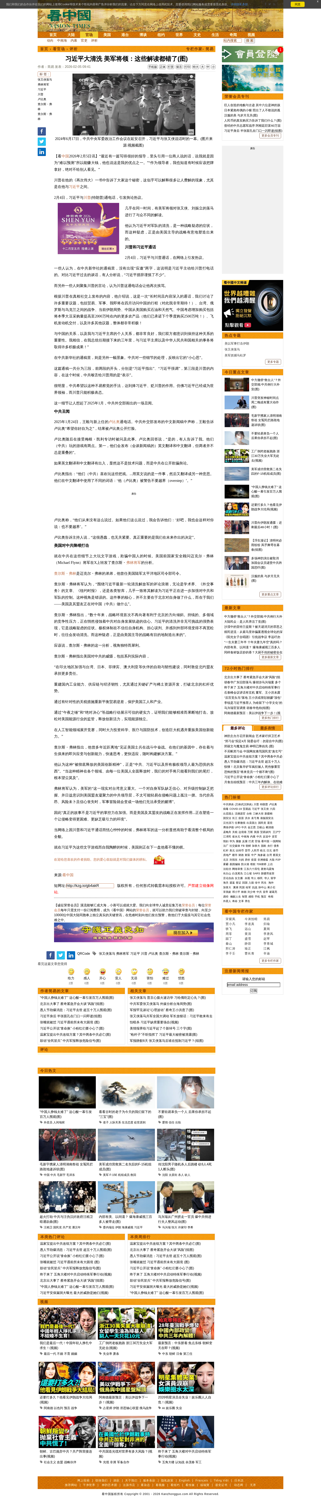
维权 (252, 864)
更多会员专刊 (270, 135)
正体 (162, 66)
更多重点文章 (270, 594)
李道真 (249, 924)
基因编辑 (234, 864)
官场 (89, 35)
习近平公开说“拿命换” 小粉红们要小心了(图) (72, 1028)
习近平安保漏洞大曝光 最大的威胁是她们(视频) (74, 1293)
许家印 (182, 1227)
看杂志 (145, 1485)
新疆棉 (268, 813)
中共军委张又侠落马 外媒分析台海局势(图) (161, 1004)
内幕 (74, 40)
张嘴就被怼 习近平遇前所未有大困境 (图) (70, 1022)
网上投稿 (83, 1480)
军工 (199, 1462)
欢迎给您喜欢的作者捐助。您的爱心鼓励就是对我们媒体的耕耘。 (101, 859)
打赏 (171, 66)
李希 (190, 1227)
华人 (253, 878)
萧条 (116, 1353)
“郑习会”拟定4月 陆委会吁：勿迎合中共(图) (253, 741)
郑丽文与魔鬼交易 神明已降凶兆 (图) (249, 746)
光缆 (106, 1462)
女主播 (239, 878)
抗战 (254, 887)
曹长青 (249, 953)
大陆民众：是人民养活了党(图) (245, 621)
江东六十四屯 (252, 868)
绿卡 (257, 882)
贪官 (274, 836)
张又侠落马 (45, 79)
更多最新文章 (270, 657)
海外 (271, 882)
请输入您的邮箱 (253, 979)
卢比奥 (42, 99)
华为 (232, 841)
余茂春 (190, 1462)
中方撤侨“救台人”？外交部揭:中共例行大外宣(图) (266, 384)
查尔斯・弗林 (65, 573)
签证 (238, 882)
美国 (107, 35)
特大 (196, 66)
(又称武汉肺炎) (244, 804)
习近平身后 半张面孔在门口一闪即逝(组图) (71, 1016)
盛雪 (248, 938)
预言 (67, 1408)
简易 (266, 919)
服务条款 (149, 1480)
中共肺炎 (228, 804)
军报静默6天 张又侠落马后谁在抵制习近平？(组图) (166, 1040)
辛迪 (266, 953)
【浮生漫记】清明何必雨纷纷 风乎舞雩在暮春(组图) (266, 545)
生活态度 (127, 1122)
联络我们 (101, 1480)
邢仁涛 (230, 948)
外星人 (227, 901)
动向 (50, 40)
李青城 (268, 943)
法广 (225, 845)
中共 (53, 1174)
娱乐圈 (170, 1408)
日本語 (239, 1480)
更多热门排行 (270, 717)
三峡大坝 (258, 813)
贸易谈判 (266, 832)
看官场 (59, 49)
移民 (260, 878)
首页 (53, 35)
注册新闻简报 (237, 971)
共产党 (67, 1227)
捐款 (116, 1480)
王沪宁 (277, 832)
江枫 (266, 948)
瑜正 (248, 948)
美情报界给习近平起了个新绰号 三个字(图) (161, 1028)
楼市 (234, 855)
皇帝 (265, 891)
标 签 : (44, 74)
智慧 (244, 896)
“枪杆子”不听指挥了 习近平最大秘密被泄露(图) (163, 1034)
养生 (247, 901)
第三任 (187, 1353)
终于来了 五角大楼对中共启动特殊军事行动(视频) (76, 1274)
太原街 (173, 1174)
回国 (245, 882)
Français (202, 1480)
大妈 (241, 859)
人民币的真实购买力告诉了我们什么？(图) (252, 120)
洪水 (247, 818)
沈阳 (165, 1174)
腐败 (238, 841)
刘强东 (233, 859)
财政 (241, 855)
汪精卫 (48, 1227)
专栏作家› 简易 (200, 49)
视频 (251, 35)
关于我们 (131, 1480)
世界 (179, 35)
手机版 (152, 66)
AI (163, 1408)
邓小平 (236, 891)
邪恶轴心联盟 (129, 1408)
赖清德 (270, 827)
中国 (65, 156)
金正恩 (252, 827)
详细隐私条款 (239, 4)
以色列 (58, 1408)
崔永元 (236, 836)
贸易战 (247, 808)
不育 (67, 1353)
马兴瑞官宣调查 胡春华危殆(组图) (247, 708)
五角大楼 (168, 1462)
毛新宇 (61, 1174)
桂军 (248, 887)
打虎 (251, 841)
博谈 (143, 35)
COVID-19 (235, 808)
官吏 (84, 40)
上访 (270, 864)
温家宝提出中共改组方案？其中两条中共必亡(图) (75, 1034)
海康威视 (127, 1227)
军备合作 (123, 1462)
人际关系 (115, 1122)
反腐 (245, 841)
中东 (165, 1353)
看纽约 (175, 1485)
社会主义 (50, 1462)
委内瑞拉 (108, 1227)
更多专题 (273, 361)
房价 (247, 859)
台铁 (249, 813)
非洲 (113, 1462)
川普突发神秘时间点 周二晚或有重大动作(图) (265, 402)
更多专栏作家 (270, 960)
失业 (179, 1408)
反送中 (267, 836)
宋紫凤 (230, 919)
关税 (234, 832)
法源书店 (129, 1485)
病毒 (225, 808)
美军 (106, 1174)
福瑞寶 (204, 1485)
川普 (40, 94)
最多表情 (267, 728)
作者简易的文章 (54, 991)
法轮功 (227, 868)
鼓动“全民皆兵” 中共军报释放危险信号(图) (70, 1040)
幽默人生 (235, 896)
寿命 (234, 901)
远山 (248, 929)
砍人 (187, 1174)
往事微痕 (240, 822)
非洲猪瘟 (263, 859)
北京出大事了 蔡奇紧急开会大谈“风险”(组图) (72, 1004)
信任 (171, 1122)
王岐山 (261, 827)
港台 (125, 35)
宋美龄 (227, 891)
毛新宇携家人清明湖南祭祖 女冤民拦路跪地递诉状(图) (266, 420)
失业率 (107, 1353)
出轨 (178, 1122)
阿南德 (48, 1408)
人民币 (255, 850)
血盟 (60, 1462)
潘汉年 (76, 1227)
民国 (242, 887)
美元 (232, 850)
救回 (133, 1174)
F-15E (113, 1174)
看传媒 (190, 1485)
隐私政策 (167, 1480)
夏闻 (266, 929)
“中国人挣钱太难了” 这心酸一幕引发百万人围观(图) (77, 997)
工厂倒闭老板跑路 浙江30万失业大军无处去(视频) (265, 455)
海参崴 (262, 855)
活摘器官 (240, 813)
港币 (275, 850)
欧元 (263, 850)
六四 (272, 808)
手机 (257, 896)
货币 (247, 850)
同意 (298, 4)
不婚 (60, 1353)
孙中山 (262, 887)
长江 (234, 818)
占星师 (107, 1408)
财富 (247, 855)
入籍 (251, 882)
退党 (269, 822)
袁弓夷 (255, 818)
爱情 (165, 1122)
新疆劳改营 (267, 873)
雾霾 (225, 864)
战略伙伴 (70, 1462)
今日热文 (48, 1071)
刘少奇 (251, 891)
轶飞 (229, 929)
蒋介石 (271, 887)
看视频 (160, 1485)
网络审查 (237, 868)
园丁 (229, 938)
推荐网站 (71, 1485)
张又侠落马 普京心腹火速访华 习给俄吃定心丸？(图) (168, 997)
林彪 (243, 891)
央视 (247, 878)
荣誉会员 (188, 905)
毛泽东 (70, 1174)
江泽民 (227, 836)
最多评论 (237, 728)
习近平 (42, 89)
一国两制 (275, 841)
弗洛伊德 (228, 827)
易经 (226, 896)
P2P (278, 859)
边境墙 (242, 832)
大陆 (71, 35)
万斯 (250, 832)
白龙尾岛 (237, 873)
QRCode (83, 953)
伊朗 (118, 1227)
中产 (254, 855)
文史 (197, 35)
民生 (264, 882)
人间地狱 (59, 1122)
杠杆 (225, 850)
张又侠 (265, 808)
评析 (94, 40)
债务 (276, 845)
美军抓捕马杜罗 (235, 355)
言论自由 (228, 878)
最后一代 (50, 1353)
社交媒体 (234, 845)
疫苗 (241, 818)
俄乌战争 (145, 1408)
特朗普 (264, 804)
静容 (248, 943)
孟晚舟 (227, 832)
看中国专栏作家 (239, 911)
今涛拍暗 (251, 919)
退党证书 (221, 1485)
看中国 (71, 18)
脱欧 (263, 845)
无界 (253, 1485)
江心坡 (248, 873)
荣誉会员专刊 (237, 96)
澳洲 (235, 887)
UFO (237, 827)
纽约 (161, 35)
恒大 (174, 1227)
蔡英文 (277, 855)
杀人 (181, 1174)
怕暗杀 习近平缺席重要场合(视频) (154, 1022)
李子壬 (230, 953)
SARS (256, 873)
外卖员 (48, 1122)
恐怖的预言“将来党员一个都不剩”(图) (249, 772)
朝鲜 (172, 1353)
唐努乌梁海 (267, 868)
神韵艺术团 (109, 1485)
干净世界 (89, 1485)
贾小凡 (230, 924)
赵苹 (266, 938)
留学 (273, 878)
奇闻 (233, 35)
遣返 (232, 882)
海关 (225, 882)
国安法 (227, 818)
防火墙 (245, 864)
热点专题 (233, 335)
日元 (269, 850)
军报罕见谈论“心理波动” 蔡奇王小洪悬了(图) (162, 1010)
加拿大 (256, 845)
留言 (179, 66)
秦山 (229, 943)
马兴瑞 (166, 1227)
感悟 (251, 896)
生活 (215, 35)
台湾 (269, 855)
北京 (225, 859)
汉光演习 (228, 822)
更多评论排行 (270, 786)
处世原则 (140, 1122)
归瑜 (266, 924)
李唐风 (268, 933)
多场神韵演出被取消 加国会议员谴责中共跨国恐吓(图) (266, 562)
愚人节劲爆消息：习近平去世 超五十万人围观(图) (76, 1010)
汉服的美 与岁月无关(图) (241, 115)
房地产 (227, 855)
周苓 (229, 933)
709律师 (261, 864)
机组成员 (124, 1174)
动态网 (238, 1485)
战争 (74, 1408)
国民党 (57, 1227)
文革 (241, 901)
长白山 (227, 873)
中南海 (62, 40)
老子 (106, 1122)
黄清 (248, 933)
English (184, 1480)
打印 (187, 66)
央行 (270, 845)
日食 (179, 1353)
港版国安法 (267, 818)
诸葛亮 (273, 891)
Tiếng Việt (221, 1480)
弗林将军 (43, 84)
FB (243, 845)
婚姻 (74, 1353)
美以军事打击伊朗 (237, 343)
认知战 (179, 1462)
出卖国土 (228, 813)
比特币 (240, 850)
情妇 (225, 841)
